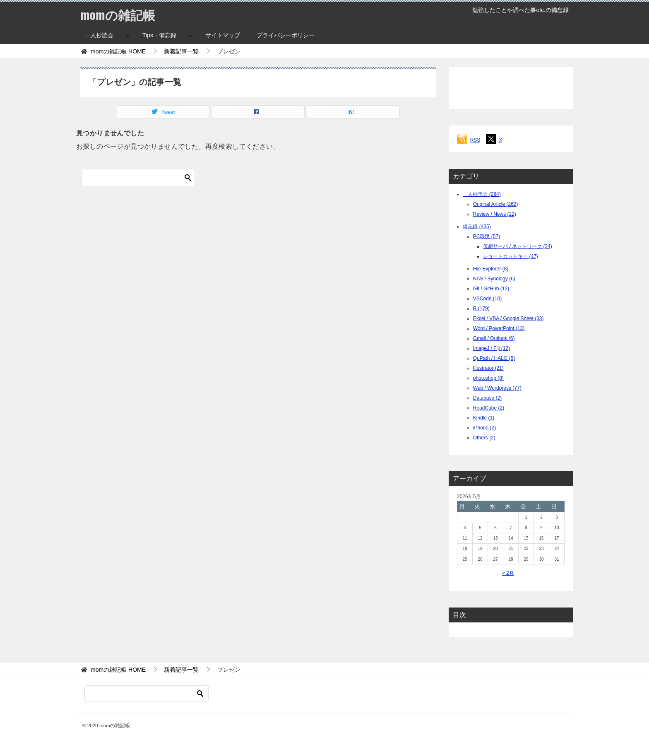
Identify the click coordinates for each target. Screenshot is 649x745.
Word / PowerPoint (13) (499, 328)
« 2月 (508, 573)
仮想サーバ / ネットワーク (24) (517, 246)
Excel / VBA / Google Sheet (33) (508, 318)
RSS (475, 140)
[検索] (138, 177)
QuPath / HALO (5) (494, 358)
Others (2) (484, 438)
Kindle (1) (483, 418)
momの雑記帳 (117, 14)
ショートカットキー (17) (510, 256)
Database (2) (487, 398)
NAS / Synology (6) (494, 279)
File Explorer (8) (490, 269)
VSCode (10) (487, 298)
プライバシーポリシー (286, 35)
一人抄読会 (98, 35)
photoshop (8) (488, 378)
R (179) (481, 308)
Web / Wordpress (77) (497, 388)
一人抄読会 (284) (481, 194)
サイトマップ (222, 35)
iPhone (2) (484, 428)
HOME (118, 51)
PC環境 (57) (486, 236)
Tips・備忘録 (159, 35)
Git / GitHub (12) (491, 289)
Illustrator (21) (488, 368)
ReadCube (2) (488, 408)
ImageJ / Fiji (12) (491, 348)
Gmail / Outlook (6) (494, 338)
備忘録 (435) (476, 226)
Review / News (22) (494, 214)
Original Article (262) (495, 204)
